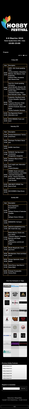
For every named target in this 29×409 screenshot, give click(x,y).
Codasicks (11, 97)
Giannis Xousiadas (19, 176)
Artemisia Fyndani (14, 92)
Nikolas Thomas (21, 178)
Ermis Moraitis (13, 87)
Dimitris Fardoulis (14, 106)
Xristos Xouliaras (14, 173)
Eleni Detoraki (12, 94)
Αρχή (15, 406)
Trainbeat (11, 158)
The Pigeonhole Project (15, 113)
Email (25, 55)
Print (21, 55)
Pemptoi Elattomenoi (14, 134)
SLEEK (10, 147)
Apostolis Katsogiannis (16, 174)
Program (5, 52)
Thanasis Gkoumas (14, 103)
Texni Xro (11, 83)
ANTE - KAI (11, 68)
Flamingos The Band (14, 140)
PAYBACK (11, 152)
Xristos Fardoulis (14, 110)
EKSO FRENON (12, 119)
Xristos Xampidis (14, 99)
